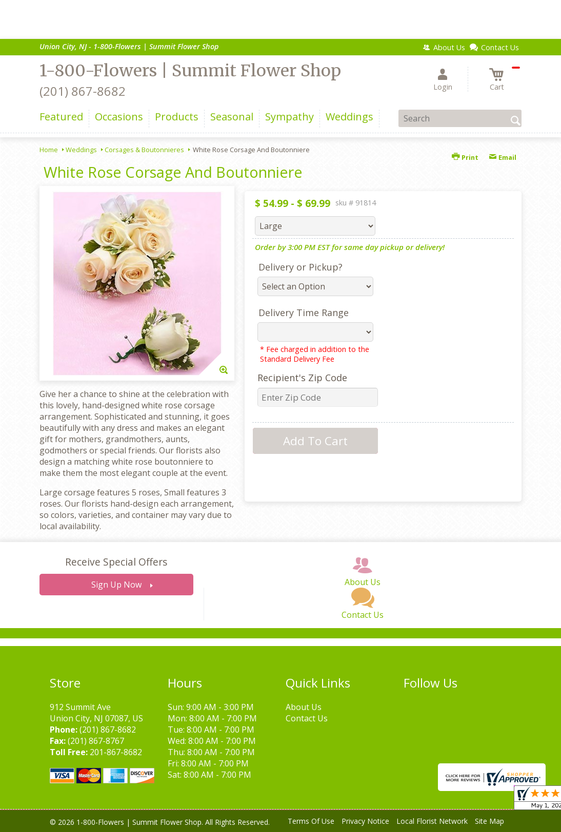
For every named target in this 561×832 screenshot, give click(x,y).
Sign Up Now (116, 584)
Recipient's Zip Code (302, 377)
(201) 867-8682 (82, 90)
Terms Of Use (311, 821)
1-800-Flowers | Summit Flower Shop (190, 70)
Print (465, 157)
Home (48, 149)
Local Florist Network (432, 821)
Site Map (489, 821)
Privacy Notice (365, 821)
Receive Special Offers (116, 562)
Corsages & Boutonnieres (144, 149)
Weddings (81, 149)
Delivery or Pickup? (300, 267)
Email (502, 157)
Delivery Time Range (303, 312)
